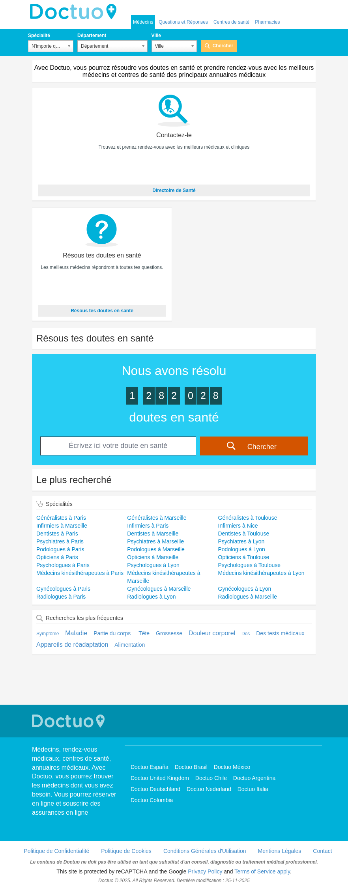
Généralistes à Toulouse (247, 518)
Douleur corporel (212, 633)
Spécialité (39, 35)
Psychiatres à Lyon (241, 541)
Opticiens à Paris (57, 557)
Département (91, 35)
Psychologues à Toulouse (249, 565)
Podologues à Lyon (241, 549)
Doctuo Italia (253, 789)
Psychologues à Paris (63, 565)
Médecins (143, 22)
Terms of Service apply (262, 871)
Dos (245, 633)
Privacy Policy (205, 871)
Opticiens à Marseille (152, 557)
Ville (156, 35)
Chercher (223, 46)
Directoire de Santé (173, 190)
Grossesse (169, 633)
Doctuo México (232, 767)
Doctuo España (149, 767)
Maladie (76, 633)
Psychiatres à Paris (60, 541)
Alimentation (129, 645)
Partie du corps (113, 633)
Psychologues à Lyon (153, 565)
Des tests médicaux (280, 633)
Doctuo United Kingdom (160, 778)
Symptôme (47, 633)
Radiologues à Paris (61, 596)
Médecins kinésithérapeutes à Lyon (261, 573)
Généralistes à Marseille (156, 518)
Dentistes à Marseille (152, 533)
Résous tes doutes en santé (102, 310)
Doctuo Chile (211, 778)
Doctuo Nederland (209, 789)
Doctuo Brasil (191, 767)
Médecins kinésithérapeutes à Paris (79, 573)
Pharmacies (267, 22)
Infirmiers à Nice (238, 525)
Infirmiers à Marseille (61, 525)
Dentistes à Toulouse (243, 533)
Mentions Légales (279, 851)
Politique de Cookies (126, 851)
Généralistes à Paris (61, 518)
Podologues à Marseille (156, 549)
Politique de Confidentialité (56, 851)
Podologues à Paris (60, 549)
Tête (144, 633)
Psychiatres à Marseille (155, 541)
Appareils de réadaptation (72, 644)
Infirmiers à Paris (147, 525)
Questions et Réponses (183, 22)
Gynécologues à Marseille (159, 589)
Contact (322, 851)
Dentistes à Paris (57, 533)
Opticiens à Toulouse (243, 557)
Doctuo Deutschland (155, 789)
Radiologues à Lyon (151, 596)
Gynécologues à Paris (63, 589)
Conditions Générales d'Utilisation (204, 851)
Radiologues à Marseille (247, 596)
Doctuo (75, 12)
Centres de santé (231, 22)
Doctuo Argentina (254, 778)
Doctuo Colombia (152, 800)
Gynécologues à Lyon (244, 589)
